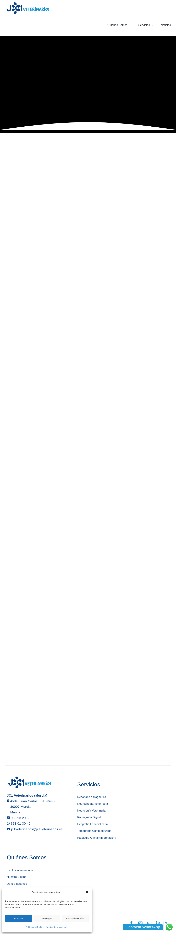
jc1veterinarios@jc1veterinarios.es (37, 829)
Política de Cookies (35, 927)
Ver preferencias (75, 918)
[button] (87, 892)
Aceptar (18, 918)
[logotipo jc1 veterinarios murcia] (28, 3)
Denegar (47, 918)
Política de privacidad (56, 927)
